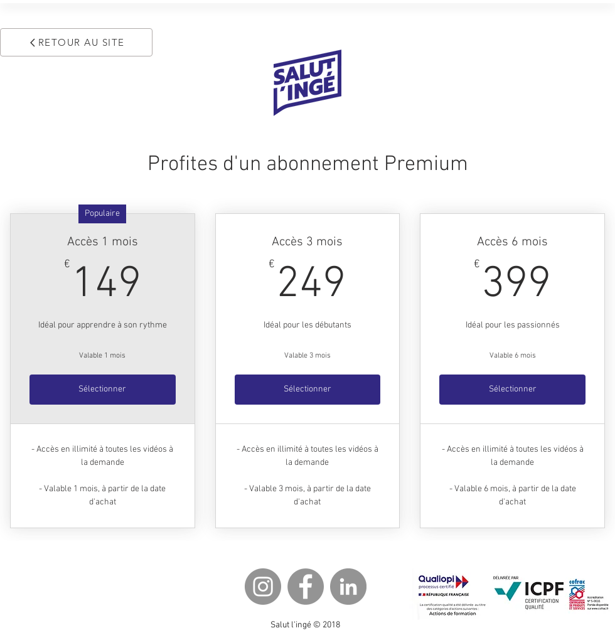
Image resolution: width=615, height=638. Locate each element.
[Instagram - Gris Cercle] (263, 586)
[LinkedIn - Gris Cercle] (348, 586)
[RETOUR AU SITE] (76, 42)
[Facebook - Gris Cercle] (305, 586)
